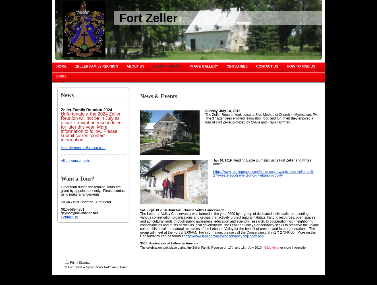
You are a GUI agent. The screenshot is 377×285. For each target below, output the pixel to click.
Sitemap (84, 262)
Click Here (271, 247)
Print (70, 262)
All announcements (75, 161)
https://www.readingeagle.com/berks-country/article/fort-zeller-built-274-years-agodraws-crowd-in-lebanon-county (263, 173)
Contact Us (69, 217)
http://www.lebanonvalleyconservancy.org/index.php (224, 236)
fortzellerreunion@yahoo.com (83, 148)
